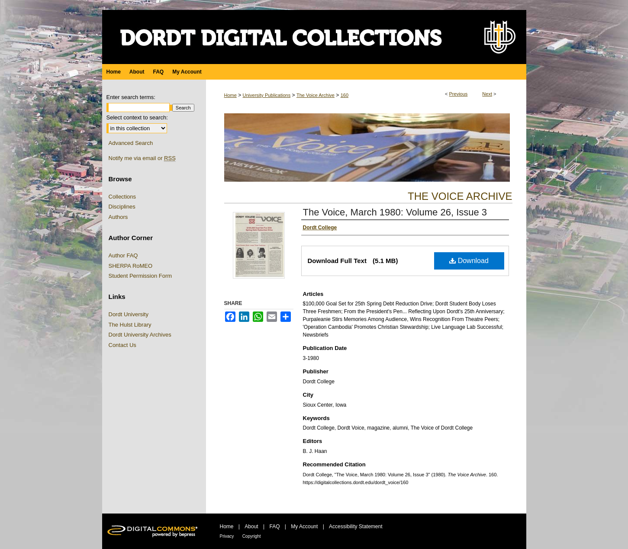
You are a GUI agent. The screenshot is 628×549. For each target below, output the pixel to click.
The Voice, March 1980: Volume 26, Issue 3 (395, 212)
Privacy (227, 536)
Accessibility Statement (355, 526)
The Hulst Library (130, 324)
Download (469, 260)
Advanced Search (131, 143)
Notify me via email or (142, 158)
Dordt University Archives (140, 334)
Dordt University (128, 314)
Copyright (251, 536)
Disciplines (122, 206)
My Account (304, 526)
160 (344, 95)
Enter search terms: (130, 97)
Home (230, 95)
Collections (122, 196)
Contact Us (122, 345)
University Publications (267, 95)
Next (487, 93)
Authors (118, 217)
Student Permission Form (140, 276)
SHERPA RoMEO (131, 266)
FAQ (274, 526)
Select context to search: (137, 117)
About (251, 526)
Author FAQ (123, 255)
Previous (458, 93)
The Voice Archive (315, 95)
